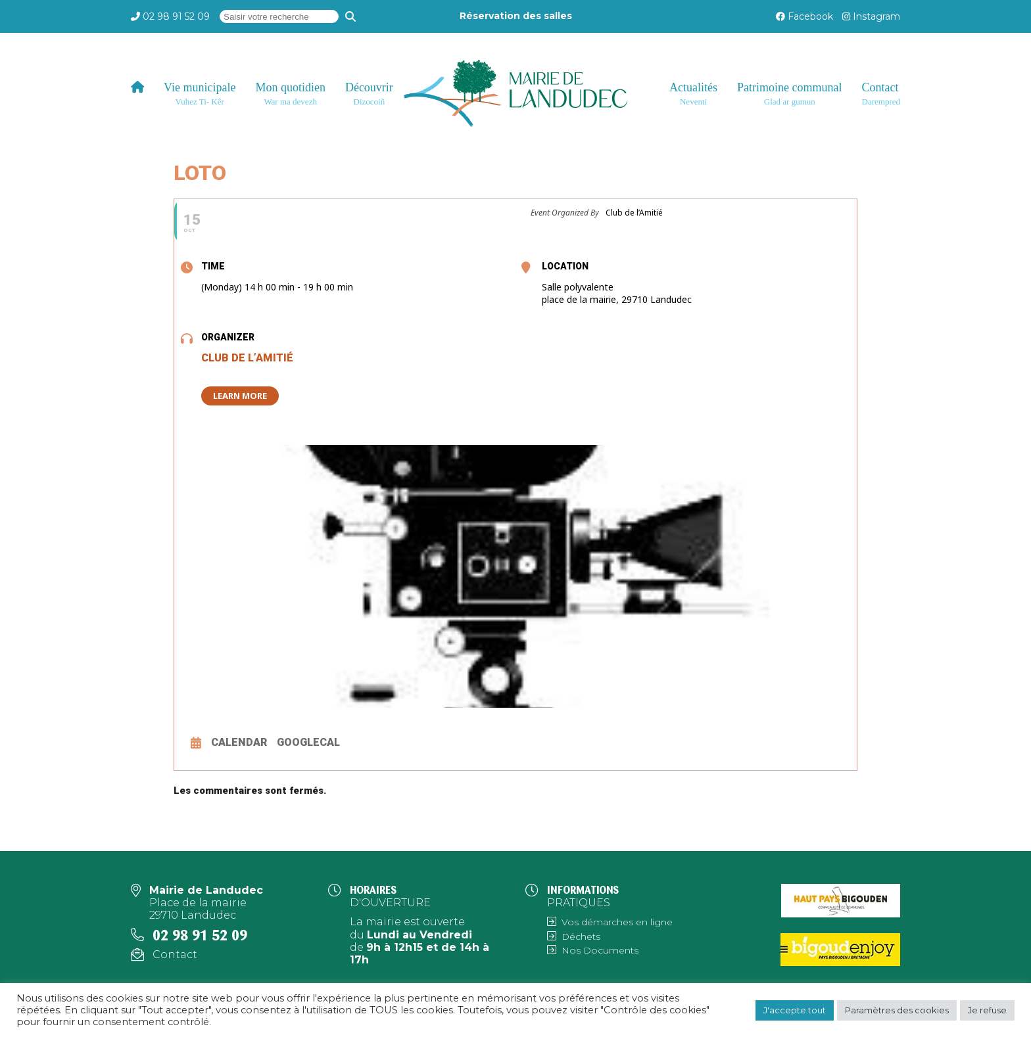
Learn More (240, 396)
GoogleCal (308, 742)
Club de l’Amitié (247, 358)
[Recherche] (350, 16)
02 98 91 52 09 (176, 16)
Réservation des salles (516, 16)
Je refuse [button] (987, 1010)
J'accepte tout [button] (794, 1010)
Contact (175, 954)
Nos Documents (600, 950)
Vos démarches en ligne (617, 922)
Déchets (581, 936)
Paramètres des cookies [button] (897, 1010)
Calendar (239, 742)
